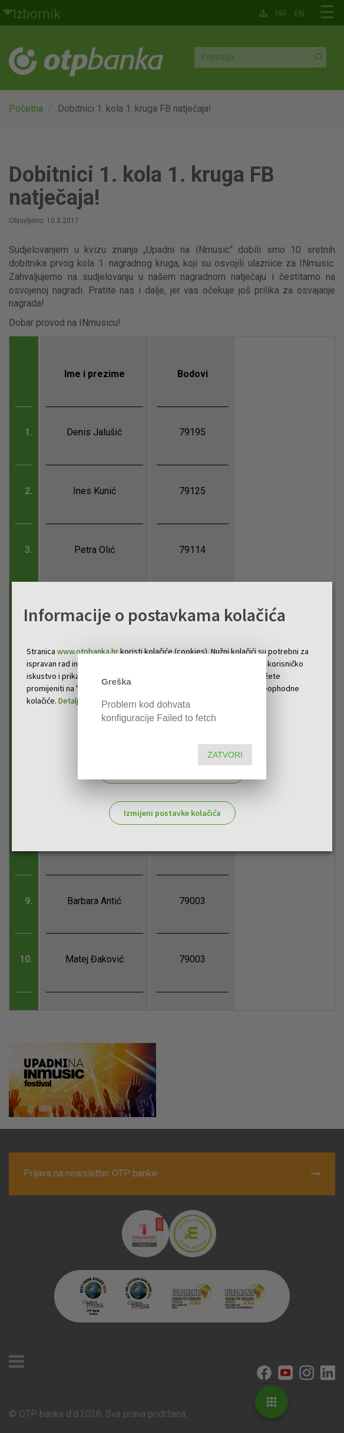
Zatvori (225, 754)
